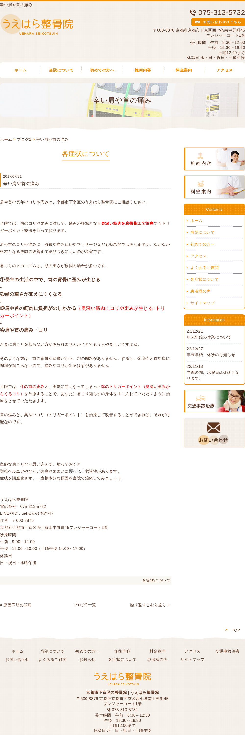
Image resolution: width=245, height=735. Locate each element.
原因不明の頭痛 (17, 605)
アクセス (198, 256)
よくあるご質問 (204, 268)
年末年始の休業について (209, 337)
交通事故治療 (227, 651)
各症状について (156, 580)
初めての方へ (102, 70)
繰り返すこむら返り (148, 605)
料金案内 (184, 70)
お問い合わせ (17, 659)
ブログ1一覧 (85, 605)
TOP (236, 630)
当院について (61, 70)
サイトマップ (202, 303)
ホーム (6, 139)
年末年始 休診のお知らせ (211, 355)
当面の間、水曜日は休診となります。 (213, 375)
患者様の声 (200, 291)
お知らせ (87, 659)
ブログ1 (24, 139)
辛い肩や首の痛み (52, 139)
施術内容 (143, 70)
